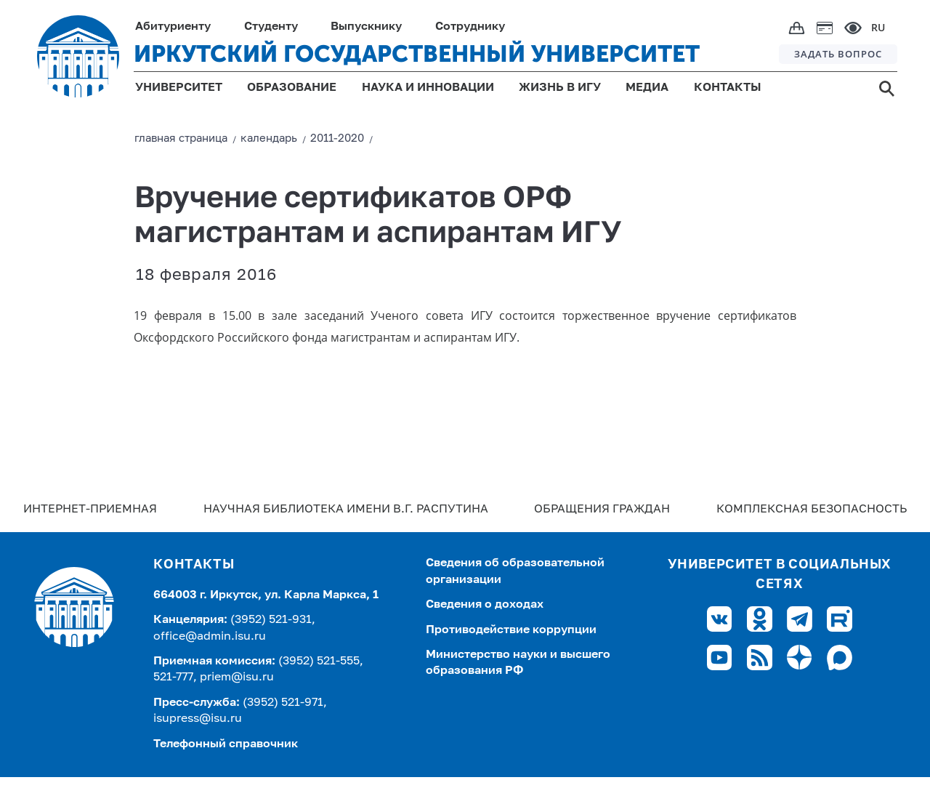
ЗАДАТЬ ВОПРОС (838, 53)
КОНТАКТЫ (727, 88)
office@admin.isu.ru (209, 637)
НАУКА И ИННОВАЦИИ (428, 88)
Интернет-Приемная (90, 509)
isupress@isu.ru (197, 719)
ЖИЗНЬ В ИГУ (560, 88)
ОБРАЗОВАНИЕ (291, 88)
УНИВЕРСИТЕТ (178, 88)
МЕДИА (647, 88)
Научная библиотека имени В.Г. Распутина (345, 509)
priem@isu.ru (237, 677)
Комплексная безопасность (811, 509)
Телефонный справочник (225, 744)
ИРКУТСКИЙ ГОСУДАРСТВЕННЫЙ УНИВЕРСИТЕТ (417, 54)
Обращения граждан (602, 509)
